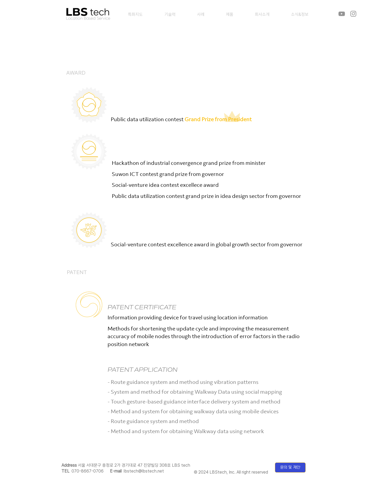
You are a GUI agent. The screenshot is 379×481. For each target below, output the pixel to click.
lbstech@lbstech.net (144, 471)
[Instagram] (353, 14)
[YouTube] (342, 14)
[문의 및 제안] (290, 467)
